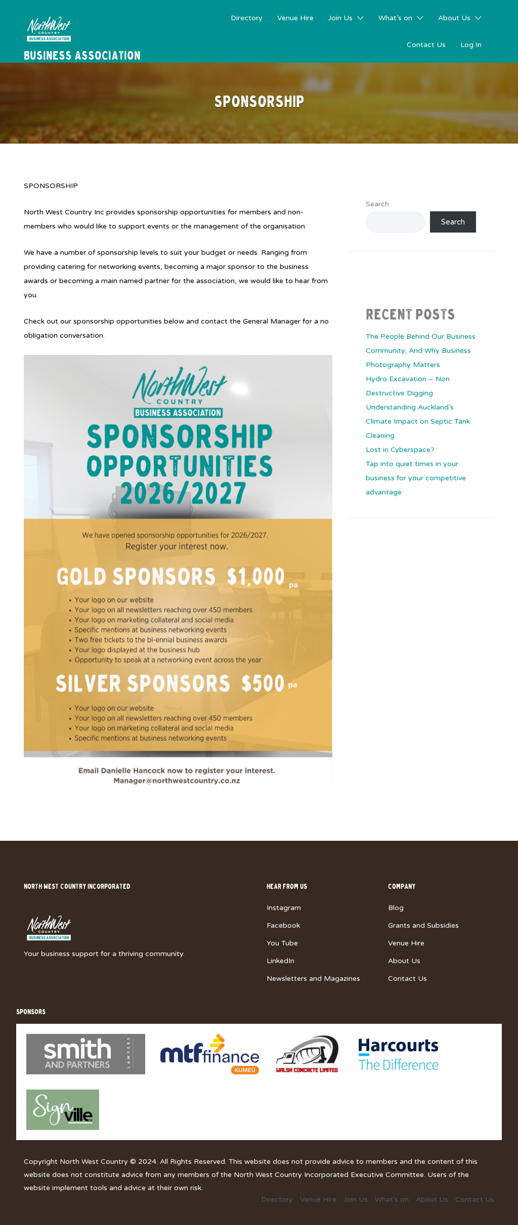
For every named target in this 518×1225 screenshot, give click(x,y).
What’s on (395, 18)
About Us (454, 18)
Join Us (340, 18)
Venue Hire (295, 18)
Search (377, 204)
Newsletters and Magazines (313, 978)
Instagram (284, 907)
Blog (396, 907)
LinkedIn (280, 961)
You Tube (282, 943)
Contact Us (426, 44)
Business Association (82, 57)
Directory (247, 18)
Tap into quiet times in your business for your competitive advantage (416, 478)
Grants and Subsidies (423, 925)
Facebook (283, 925)
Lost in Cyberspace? (400, 449)
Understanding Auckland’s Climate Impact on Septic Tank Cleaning (418, 421)
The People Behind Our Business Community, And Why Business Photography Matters (421, 350)
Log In (471, 44)
